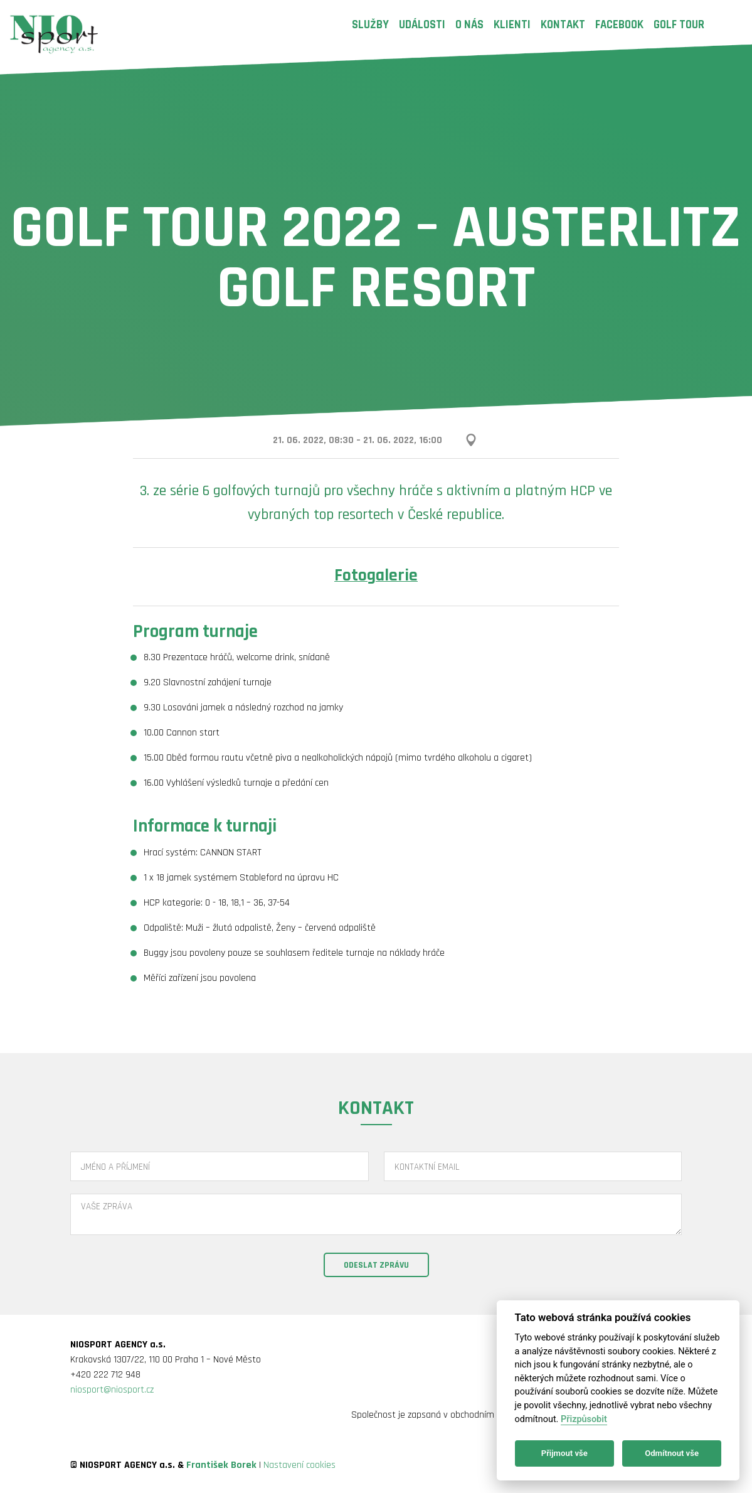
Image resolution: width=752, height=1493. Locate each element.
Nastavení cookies (299, 1465)
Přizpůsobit (584, 1419)
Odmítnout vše (672, 1453)
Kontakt (563, 25)
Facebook (619, 25)
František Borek (221, 1465)
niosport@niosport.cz (112, 1389)
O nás (469, 25)
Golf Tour (679, 25)
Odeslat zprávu (376, 1265)
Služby (370, 25)
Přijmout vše (564, 1453)
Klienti (512, 25)
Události (422, 25)
